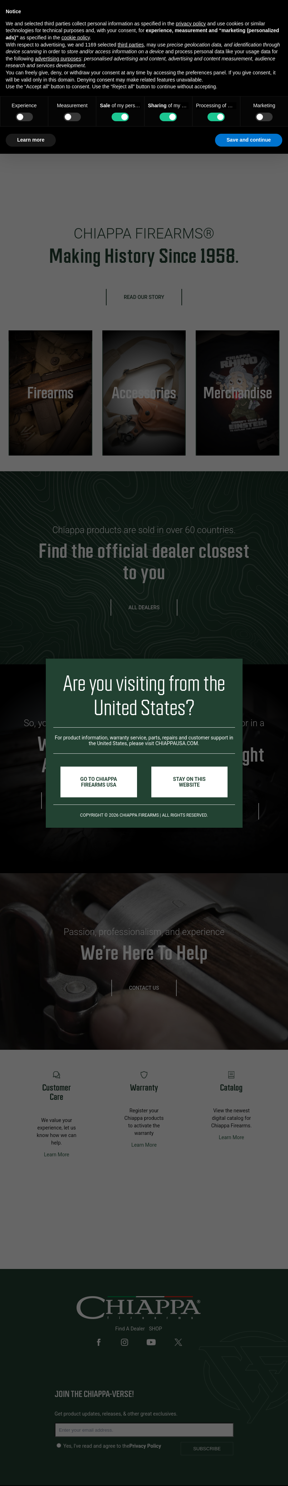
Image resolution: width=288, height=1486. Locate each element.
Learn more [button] (30, 140)
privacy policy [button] (191, 23)
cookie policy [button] (76, 37)
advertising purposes (58, 58)
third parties (131, 45)
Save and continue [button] (248, 140)
